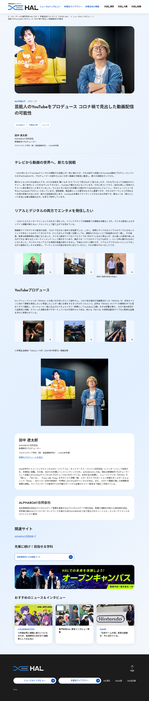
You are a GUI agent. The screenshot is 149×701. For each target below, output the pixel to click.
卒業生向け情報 (92, 6)
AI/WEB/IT (20, 125)
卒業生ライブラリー (73, 6)
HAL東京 (106, 680)
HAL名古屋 (131, 680)
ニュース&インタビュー (50, 6)
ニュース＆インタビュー (39, 681)
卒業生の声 (33, 125)
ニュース (45, 125)
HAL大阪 (118, 680)
